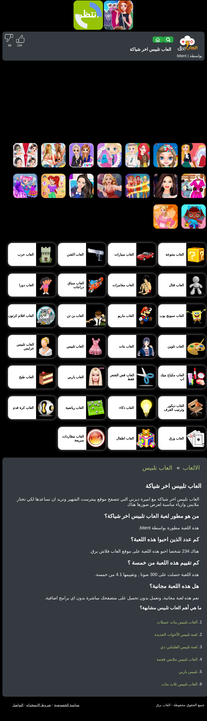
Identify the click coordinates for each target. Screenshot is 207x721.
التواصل (17, 705)
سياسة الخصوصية (66, 705)
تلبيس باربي (188, 672)
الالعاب (191, 467)
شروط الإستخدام (38, 705)
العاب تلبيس (157, 467)
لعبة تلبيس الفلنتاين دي (178, 647)
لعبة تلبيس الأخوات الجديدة (176, 634)
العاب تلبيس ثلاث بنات (179, 684)
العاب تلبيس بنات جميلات (177, 622)
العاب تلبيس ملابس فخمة (177, 659)
